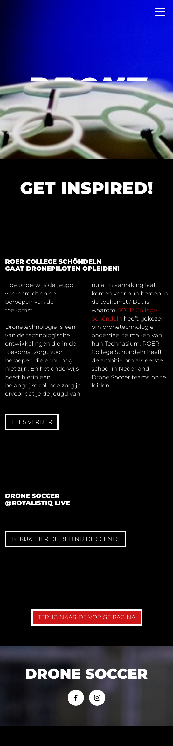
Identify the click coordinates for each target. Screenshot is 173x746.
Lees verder (31, 421)
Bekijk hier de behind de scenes (65, 538)
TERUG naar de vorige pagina (86, 617)
